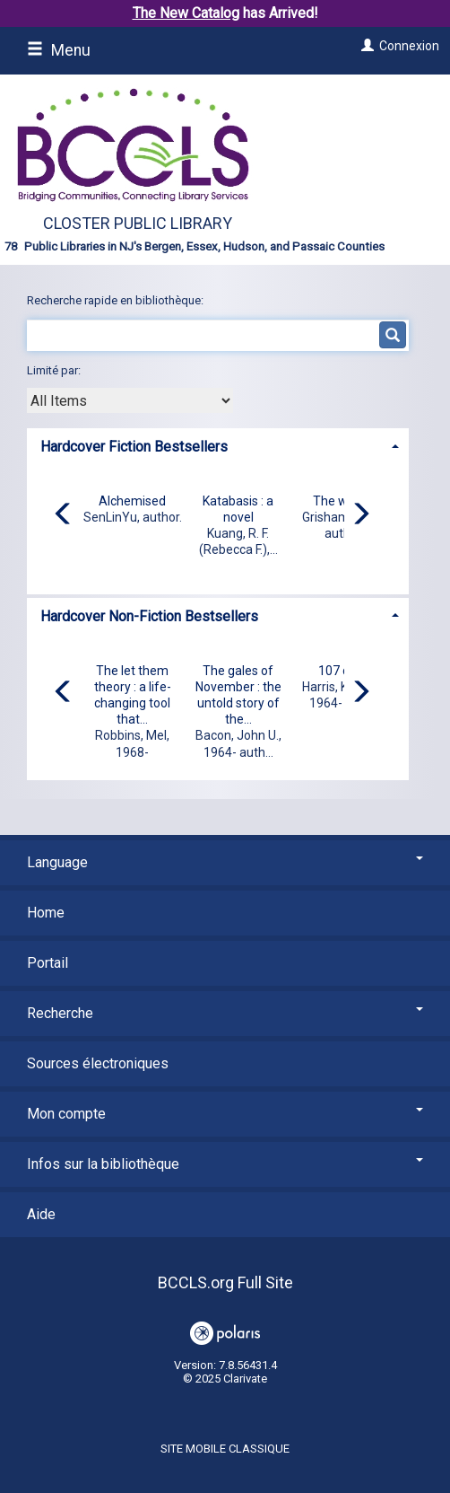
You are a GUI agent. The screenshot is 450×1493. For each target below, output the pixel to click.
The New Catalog (186, 13)
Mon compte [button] (225, 1113)
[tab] (218, 445)
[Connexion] (365, 46)
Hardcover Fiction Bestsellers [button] (134, 446)
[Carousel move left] (63, 515)
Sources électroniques (98, 1063)
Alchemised (132, 501)
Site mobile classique (225, 1448)
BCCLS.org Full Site (225, 1282)
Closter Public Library (137, 223)
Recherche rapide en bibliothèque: (116, 300)
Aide (41, 1214)
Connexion (409, 46)
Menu (59, 50)
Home (46, 912)
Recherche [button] (225, 1013)
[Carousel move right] (360, 515)
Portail (47, 962)
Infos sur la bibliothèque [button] (225, 1163)
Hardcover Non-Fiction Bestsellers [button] (149, 616)
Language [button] (225, 862)
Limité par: (55, 370)
